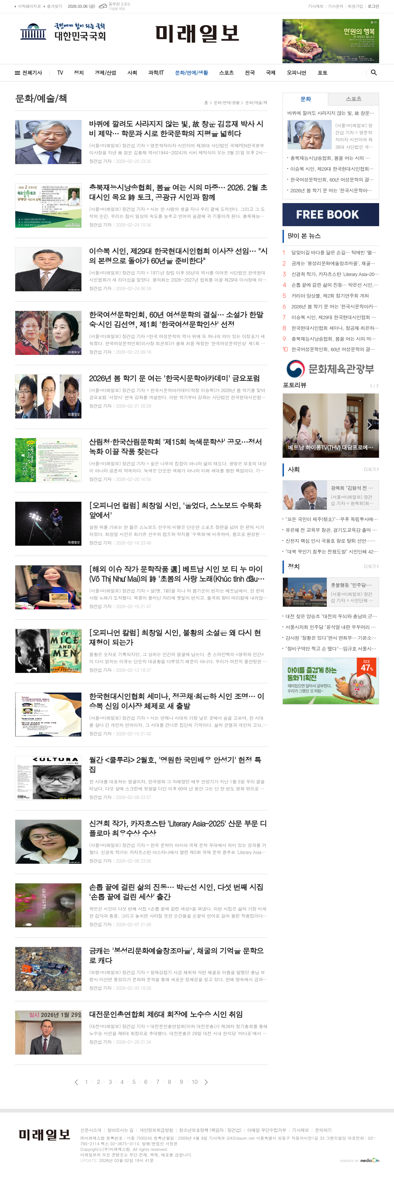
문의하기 (323, 1130)
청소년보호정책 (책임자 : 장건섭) (210, 1130)
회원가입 (355, 6)
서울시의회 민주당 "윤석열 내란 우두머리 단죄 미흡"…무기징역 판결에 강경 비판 (332, 626)
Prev (292, 425)
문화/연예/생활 (191, 72)
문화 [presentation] (305, 99)
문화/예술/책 (256, 102)
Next (370, 425)
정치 (79, 72)
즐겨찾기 (54, 6)
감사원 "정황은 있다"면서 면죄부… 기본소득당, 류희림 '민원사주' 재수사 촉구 (332, 637)
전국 (250, 72)
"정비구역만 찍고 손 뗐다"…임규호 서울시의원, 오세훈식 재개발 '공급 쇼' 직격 (332, 648)
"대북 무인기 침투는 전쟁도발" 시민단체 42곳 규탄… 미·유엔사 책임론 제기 (332, 551)
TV (60, 72)
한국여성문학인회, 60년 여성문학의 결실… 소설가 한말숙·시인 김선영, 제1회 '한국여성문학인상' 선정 (332, 179)
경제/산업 (105, 72)
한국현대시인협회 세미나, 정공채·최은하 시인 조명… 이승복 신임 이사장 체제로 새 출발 (335, 328)
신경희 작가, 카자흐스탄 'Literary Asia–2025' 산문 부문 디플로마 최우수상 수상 (335, 274)
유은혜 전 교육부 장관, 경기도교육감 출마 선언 (332, 529)
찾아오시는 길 (120, 1130)
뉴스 (303, 235)
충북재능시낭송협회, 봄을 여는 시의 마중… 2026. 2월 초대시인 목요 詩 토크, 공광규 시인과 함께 (332, 157)
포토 (322, 72)
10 (195, 1081)
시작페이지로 (29, 6)
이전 (76, 1082)
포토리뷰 (294, 385)
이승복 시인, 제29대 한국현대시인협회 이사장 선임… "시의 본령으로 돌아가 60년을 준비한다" (332, 168)
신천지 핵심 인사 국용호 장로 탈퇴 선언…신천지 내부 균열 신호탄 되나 (332, 540)
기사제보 (315, 6)
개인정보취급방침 (156, 1130)
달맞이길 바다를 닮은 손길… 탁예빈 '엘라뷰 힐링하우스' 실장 (335, 253)
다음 (206, 1082)
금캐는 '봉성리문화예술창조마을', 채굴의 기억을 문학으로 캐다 (335, 263)
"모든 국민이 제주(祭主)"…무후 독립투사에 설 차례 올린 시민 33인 (332, 519)
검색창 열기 (372, 72)
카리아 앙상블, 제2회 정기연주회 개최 (330, 296)
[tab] (305, 99)
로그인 (373, 6)
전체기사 (32, 72)
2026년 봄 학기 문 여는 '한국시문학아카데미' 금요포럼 (332, 190)
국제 (270, 72)
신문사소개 (90, 1130)
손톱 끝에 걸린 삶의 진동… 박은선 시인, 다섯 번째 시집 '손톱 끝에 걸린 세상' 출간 (335, 285)
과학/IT (156, 72)
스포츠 (226, 72)
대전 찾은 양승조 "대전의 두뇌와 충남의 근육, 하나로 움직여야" (332, 616)
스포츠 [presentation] (353, 99)
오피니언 (296, 72)
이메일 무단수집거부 (266, 1130)
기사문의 (335, 6)
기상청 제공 (117, 8)
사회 (132, 72)
